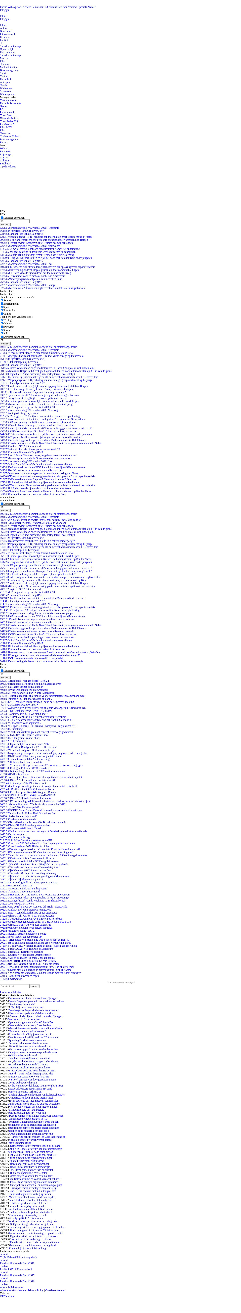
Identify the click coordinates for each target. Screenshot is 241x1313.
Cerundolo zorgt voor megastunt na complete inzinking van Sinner (39, 473)
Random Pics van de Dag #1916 (21, 282)
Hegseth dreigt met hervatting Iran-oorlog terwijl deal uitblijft (37, 374)
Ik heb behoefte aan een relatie (21, 762)
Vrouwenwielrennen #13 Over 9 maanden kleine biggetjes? (37, 852)
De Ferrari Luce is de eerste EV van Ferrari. (28, 960)
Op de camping (12, 834)
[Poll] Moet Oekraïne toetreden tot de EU (26, 840)
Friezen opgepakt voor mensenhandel (29, 1163)
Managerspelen (8, 97)
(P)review (8, 326)
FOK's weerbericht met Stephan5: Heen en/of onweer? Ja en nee (38, 479)
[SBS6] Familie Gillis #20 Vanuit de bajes (27, 789)
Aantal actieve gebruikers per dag (23, 933)
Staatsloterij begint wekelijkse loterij (28, 1064)
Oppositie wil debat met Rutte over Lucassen (34, 1236)
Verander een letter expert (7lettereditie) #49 (29, 867)
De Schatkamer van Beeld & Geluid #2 (26, 710)
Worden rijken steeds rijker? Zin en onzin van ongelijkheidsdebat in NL (43, 707)
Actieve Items (30, 7)
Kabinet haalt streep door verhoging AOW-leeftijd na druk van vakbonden (44, 831)
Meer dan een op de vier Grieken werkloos (31, 1013)
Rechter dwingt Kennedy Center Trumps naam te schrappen (36, 242)
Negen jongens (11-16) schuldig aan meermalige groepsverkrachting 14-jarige (46, 236)
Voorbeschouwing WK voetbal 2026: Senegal (28, 285)
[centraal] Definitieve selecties (21, 951)
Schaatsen (5, 91)
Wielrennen (6, 88)
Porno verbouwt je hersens (23, 1082)
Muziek (4, 58)
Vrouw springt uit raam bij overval (27, 1215)
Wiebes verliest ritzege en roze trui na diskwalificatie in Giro (36, 352)
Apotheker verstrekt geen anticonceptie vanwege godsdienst (36, 732)
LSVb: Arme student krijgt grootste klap (31, 1073)
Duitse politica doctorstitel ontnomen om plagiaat (35, 1185)
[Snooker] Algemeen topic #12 (21, 879)
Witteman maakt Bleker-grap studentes (29, 1067)
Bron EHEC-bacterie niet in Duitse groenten (32, 1191)
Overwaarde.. (11, 978)
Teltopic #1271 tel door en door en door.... (26, 698)
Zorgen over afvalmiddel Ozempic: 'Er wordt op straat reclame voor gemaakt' (46, 571)
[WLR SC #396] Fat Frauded (20, 891)
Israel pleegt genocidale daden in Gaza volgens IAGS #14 (35, 921)
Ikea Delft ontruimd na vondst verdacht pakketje (35, 1179)
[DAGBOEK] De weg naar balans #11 (25, 924)
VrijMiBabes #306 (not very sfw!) (22, 230)
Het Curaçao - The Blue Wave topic (23, 783)
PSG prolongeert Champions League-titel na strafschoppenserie (38, 346)
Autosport (5, 82)
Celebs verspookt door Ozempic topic (25, 954)
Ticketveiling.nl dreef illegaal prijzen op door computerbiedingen (39, 269)
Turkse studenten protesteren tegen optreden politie (36, 1233)
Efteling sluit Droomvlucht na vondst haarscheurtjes (37, 1094)
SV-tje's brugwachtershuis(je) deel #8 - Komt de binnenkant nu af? (40, 849)
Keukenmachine (13, 741)
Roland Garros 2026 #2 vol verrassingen (26, 759)
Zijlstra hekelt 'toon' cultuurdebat (26, 1160)
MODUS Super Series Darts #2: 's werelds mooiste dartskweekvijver (41, 810)
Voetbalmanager (8, 100)
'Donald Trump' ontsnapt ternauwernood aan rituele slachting (37, 254)
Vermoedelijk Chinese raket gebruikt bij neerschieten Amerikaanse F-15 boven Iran (49, 377)
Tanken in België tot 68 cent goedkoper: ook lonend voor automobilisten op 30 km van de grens (55, 371)
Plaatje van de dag (15, 837)
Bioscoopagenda (9, 70)
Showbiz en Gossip (10, 46)
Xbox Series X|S (9, 121)
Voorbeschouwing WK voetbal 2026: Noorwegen (30, 245)
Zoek (19, 7)
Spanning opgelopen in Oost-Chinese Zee (31, 1022)
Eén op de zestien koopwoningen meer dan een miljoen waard (37, 637)
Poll (5, 333)
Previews (72, 7)
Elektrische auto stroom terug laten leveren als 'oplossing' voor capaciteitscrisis (47, 266)
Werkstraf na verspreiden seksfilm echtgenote (33, 1221)
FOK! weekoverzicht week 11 (25, 1055)
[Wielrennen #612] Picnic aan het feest (26, 870)
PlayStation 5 (7, 124)
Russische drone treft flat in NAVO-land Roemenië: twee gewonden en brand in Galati (51, 443)
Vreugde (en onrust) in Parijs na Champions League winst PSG (38, 726)
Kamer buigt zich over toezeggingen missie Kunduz (36, 1227)
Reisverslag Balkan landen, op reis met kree (28, 882)
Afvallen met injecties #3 (18, 816)
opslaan (5, 224)
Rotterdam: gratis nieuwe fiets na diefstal (31, 1169)
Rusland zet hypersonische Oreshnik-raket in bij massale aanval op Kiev (43, 580)
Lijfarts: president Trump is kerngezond (25, 909)
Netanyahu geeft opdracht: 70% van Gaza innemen (32, 771)
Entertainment (7, 52)
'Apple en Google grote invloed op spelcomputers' (35, 1148)
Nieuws (42, 7)
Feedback (5, 163)
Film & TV (6, 127)
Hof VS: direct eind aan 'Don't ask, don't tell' (32, 1154)
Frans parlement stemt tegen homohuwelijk (33, 1188)
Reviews (62, 7)
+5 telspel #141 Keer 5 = (18, 903)
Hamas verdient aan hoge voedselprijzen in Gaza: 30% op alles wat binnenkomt (47, 368)
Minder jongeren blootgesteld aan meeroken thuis (31, 279)
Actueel (4, 28)
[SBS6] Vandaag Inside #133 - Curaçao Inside (29, 963)
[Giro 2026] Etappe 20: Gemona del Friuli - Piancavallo (33, 906)
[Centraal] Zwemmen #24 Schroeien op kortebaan (31, 918)
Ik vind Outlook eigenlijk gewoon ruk (24, 689)
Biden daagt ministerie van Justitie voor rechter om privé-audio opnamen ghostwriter (50, 577)
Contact (4, 157)
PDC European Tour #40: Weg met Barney (28, 792)
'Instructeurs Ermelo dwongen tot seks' (31, 1239)
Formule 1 (5, 79)
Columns (52, 7)
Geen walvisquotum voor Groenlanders (30, 1025)
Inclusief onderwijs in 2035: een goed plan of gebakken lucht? (37, 574)
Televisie (5, 64)
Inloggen (5, 10)
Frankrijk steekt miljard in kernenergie (29, 1166)
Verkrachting (11, 729)
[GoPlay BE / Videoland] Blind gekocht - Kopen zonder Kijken (38, 945)
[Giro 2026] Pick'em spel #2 (19, 807)
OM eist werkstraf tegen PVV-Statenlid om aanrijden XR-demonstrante (42, 467)
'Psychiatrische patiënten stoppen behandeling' (33, 1061)
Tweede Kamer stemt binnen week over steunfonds (36, 1115)
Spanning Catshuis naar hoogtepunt (28, 1040)
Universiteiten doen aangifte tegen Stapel (31, 1097)
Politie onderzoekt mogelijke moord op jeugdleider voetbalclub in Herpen (44, 239)
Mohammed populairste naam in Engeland (33, 1245)
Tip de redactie (8, 166)
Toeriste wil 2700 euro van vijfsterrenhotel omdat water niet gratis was (42, 288)
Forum (3, 7)
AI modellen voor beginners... (20, 722)
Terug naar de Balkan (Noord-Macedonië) (27, 692)
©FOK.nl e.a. (7, 1296)
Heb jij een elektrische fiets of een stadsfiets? (28, 912)
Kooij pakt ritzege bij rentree (19, 413)
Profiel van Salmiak (10, 992)
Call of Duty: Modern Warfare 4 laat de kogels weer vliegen (36, 464)
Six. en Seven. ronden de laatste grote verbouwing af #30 (35, 942)
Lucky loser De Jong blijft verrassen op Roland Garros (33, 398)
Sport (3, 73)
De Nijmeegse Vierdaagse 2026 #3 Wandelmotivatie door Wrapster (40, 972)
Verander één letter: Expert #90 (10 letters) (28, 873)
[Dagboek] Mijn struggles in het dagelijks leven (30, 683)
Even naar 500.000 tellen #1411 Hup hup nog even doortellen (37, 843)
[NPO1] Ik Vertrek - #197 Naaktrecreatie (27, 915)
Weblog (12, 7)
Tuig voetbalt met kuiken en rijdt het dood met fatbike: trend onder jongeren (46, 257)
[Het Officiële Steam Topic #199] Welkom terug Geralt (34, 864)
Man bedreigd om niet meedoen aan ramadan (34, 1100)
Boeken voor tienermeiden (18, 819)
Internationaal (7, 34)
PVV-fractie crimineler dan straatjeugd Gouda (34, 1242)
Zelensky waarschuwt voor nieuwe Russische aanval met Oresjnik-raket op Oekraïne (50, 652)
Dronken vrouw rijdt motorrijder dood (29, 1058)
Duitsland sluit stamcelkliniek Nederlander (30, 1209)
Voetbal (4, 76)
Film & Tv (9, 310)
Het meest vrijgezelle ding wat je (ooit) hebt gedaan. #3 (34, 939)
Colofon (4, 160)
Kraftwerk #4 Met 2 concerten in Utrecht (27, 858)
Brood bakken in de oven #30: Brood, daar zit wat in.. (34, 822)
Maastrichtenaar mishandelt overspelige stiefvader (36, 1028)
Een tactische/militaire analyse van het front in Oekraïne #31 (37, 719)
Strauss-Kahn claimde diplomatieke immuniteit (34, 1182)
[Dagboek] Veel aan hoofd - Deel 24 (24, 680)
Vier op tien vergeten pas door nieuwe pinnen (33, 1106)
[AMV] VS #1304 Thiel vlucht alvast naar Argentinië (33, 716)
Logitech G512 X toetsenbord (20, 446)
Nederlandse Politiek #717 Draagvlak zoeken (29, 861)
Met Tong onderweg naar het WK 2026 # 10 (27, 407)
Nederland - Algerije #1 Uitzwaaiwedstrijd (27, 750)
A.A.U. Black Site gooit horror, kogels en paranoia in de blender (38, 455)
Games (3, 106)
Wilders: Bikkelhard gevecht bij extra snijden (34, 1121)
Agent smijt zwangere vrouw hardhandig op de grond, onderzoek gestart (44, 753)
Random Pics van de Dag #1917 (21, 260)
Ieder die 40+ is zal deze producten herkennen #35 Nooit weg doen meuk (43, 855)
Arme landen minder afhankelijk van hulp (31, 1133)
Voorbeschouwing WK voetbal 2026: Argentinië (29, 227)
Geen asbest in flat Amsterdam (23, 1019)
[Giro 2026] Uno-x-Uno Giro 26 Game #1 (27, 780)
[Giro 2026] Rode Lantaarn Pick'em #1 (26, 798)
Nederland (5, 31)
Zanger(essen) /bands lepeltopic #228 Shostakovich (32, 900)
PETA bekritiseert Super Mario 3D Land (30, 1088)
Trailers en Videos (9, 136)
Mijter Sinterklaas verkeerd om (25, 1091)
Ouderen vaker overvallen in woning (28, 1043)
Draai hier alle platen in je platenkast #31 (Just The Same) (36, 969)
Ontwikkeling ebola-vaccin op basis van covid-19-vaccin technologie (41, 661)
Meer (3, 145)
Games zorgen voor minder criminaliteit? (31, 1175)
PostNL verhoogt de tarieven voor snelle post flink (31, 470)
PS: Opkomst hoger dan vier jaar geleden (31, 1224)
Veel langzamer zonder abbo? (20, 738)
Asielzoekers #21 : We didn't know (24, 713)
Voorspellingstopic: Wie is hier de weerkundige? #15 (32, 804)
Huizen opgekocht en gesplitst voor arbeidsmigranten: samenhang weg (42, 695)
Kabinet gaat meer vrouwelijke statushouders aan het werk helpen (39, 401)
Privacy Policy (36, 1290)
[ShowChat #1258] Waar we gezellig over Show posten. (35, 876)
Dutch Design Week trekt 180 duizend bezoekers (33, 1103)
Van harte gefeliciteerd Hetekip (21, 828)
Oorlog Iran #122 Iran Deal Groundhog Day (28, 813)
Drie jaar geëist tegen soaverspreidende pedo (33, 1052)
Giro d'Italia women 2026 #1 (20, 704)
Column (7, 323)
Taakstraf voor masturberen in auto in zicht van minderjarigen (37, 404)
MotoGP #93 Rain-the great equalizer (25, 825)
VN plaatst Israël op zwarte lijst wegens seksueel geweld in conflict (40, 437)
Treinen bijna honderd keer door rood (29, 1130)
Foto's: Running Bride (19, 1142)
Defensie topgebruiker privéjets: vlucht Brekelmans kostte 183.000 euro (43, 440)
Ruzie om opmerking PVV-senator (28, 1172)
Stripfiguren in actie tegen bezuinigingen (30, 1157)
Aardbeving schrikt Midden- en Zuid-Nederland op (37, 1136)
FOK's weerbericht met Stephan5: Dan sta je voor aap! (33, 392)
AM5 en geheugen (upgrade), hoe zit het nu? (27, 957)
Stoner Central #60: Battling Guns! (24, 888)
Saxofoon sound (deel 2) (17, 930)
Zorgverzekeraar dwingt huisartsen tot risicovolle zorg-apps (36, 613)
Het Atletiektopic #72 (16, 885)
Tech (2, 43)
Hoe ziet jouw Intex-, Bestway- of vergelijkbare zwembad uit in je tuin (41, 777)
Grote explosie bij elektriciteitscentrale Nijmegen (35, 1016)
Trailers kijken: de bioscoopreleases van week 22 (30, 449)
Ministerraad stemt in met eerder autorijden (32, 1197)
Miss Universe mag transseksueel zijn (30, 1046)
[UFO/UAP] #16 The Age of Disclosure (26, 948)
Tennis (3, 85)
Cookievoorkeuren (55, 1290)
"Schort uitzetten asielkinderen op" (27, 1031)
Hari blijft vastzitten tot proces (27, 1007)
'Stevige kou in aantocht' (22, 1004)
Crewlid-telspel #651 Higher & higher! (25, 846)
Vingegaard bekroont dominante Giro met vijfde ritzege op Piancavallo (42, 355)
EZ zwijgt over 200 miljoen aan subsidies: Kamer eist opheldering (40, 248)
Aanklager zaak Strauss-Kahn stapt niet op (30, 1151)
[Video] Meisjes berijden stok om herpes (30, 1200)
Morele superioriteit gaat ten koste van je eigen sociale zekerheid (38, 786)
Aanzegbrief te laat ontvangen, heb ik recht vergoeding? (34, 897)
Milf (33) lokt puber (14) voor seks (27, 1112)
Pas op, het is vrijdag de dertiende (27, 1206)
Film (2, 61)
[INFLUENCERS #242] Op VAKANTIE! (27, 795)
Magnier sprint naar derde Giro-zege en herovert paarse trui (35, 458)
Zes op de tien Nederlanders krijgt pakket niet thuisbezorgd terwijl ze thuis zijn (47, 485)
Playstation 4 (7, 112)
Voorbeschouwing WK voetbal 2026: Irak (26, 263)
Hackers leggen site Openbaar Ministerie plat (34, 1230)
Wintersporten (7, 94)
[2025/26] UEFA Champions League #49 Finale (30, 756)
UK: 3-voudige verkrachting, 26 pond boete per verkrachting (37, 701)
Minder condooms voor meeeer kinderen (26, 927)
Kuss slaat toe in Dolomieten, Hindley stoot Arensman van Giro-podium (42, 419)
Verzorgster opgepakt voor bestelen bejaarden (33, 1049)
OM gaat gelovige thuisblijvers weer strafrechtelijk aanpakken (37, 251)
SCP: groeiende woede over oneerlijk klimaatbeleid (32, 658)
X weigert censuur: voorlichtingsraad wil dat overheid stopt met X (40, 655)
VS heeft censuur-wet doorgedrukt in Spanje (32, 1079)
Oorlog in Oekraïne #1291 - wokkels (25, 768)
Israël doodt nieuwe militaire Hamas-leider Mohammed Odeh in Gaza (42, 598)
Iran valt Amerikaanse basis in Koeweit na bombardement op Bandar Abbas (45, 491)
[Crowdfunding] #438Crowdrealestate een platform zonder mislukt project (45, 801)
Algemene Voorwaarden (13, 1290)
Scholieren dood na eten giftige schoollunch (32, 1124)
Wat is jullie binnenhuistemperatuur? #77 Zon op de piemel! (37, 966)
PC (1, 109)
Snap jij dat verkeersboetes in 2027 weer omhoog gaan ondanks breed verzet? (46, 428)
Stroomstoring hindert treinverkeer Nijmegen (33, 998)
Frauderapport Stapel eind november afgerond (33, 1010)
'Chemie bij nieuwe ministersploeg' (27, 1248)
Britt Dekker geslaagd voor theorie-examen (32, 1070)
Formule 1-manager (10, 103)
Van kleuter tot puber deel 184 (21, 936)
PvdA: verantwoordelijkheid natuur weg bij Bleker (36, 1085)
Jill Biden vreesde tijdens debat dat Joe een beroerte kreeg (35, 272)
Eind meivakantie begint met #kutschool (30, 1212)
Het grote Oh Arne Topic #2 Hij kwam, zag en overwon (35, 894)
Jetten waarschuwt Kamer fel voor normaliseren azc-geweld (37, 631)
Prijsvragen (6, 154)
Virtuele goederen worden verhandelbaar (30, 1139)
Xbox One (5, 115)
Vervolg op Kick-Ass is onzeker (26, 1218)
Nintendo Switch (9, 118)
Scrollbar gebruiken (14, 217)
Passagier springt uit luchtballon (21, 686)
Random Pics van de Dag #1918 (21, 233)
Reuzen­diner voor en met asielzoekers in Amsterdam (32, 276)
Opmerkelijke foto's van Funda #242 (24, 744)
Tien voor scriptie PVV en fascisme (29, 1076)
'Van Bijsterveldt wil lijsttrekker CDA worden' (33, 1037)
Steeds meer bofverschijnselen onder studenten (34, 1127)
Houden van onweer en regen (19, 975)
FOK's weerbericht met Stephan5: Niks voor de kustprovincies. (38, 431)
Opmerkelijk (7, 49)
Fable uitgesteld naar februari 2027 (22, 383)
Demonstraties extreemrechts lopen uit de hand (35, 1145)
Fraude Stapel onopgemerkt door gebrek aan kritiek (36, 1001)
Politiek (4, 40)
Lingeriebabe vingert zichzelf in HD (28, 1118)
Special (7, 330)
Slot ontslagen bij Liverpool (19, 361)
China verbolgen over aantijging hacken (30, 1194)
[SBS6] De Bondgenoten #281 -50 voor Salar (28, 747)
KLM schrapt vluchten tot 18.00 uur (28, 1203)
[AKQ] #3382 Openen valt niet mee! (25, 735)
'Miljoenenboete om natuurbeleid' (27, 1109)
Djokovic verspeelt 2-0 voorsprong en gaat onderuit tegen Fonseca (39, 395)
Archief (91, 7)
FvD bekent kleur (14, 774)
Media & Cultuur (9, 67)
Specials (82, 7)
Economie (5, 37)
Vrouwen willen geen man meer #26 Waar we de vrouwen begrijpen (41, 765)
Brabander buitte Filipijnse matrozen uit (30, 1034)
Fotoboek (5, 151)
